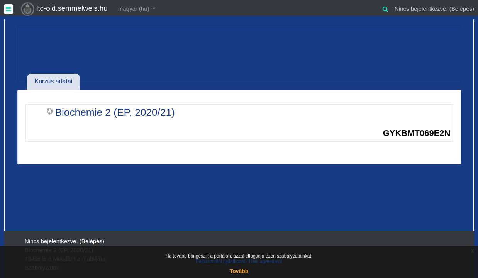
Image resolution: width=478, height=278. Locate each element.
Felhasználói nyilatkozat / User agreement (239, 261)
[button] (385, 8)
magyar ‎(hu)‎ (134, 8)
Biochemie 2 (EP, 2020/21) (115, 112)
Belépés (461, 8)
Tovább (239, 271)
